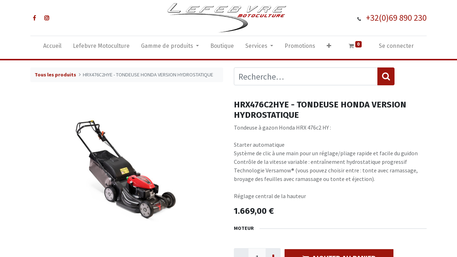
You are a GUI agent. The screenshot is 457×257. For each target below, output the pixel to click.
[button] (329, 47)
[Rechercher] (386, 76)
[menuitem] (52, 47)
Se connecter (396, 45)
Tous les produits (55, 74)
